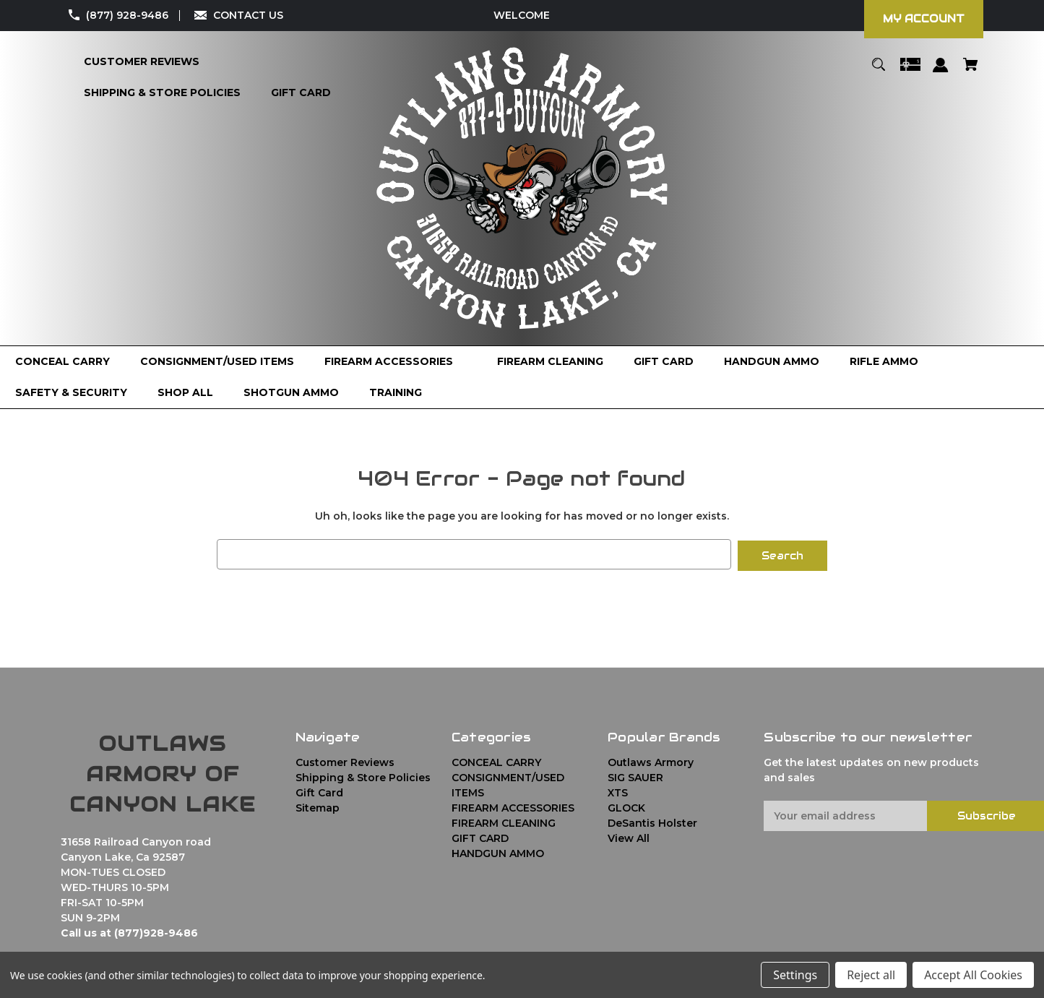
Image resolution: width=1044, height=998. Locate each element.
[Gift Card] (301, 92)
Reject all (871, 975)
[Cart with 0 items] (970, 71)
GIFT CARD (480, 836)
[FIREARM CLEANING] (550, 361)
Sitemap (317, 805)
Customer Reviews (344, 760)
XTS (618, 790)
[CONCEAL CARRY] (62, 361)
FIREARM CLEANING (504, 820)
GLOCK (626, 805)
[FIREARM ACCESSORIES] (395, 361)
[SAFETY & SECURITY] (71, 392)
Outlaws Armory (651, 760)
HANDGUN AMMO (498, 851)
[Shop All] (185, 392)
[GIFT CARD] (663, 361)
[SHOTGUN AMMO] (291, 392)
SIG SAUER (635, 775)
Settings (795, 975)
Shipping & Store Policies (363, 775)
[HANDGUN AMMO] (771, 361)
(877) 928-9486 (127, 15)
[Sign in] (940, 72)
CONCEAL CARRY (496, 760)
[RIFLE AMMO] (883, 361)
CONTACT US (248, 15)
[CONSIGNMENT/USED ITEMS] (217, 361)
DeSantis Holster (652, 820)
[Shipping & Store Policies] (162, 92)
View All (629, 836)
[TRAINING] (395, 392)
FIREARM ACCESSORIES (513, 805)
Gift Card (319, 790)
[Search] (879, 71)
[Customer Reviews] (142, 61)
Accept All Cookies (973, 975)
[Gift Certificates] (910, 71)
